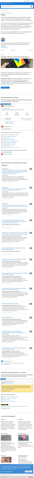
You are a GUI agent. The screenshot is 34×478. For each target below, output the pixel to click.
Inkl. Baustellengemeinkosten (27, 118)
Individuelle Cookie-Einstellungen (7, 471)
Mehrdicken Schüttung (7, 137)
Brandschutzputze (6, 108)
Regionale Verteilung (10, 121)
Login (32, 1)
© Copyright (31, 50)
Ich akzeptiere (28, 471)
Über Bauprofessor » (5, 47)
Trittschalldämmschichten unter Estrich (9, 144)
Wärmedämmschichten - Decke (8, 145)
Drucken (13, 50)
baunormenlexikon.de (5, 364)
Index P (5, 9)
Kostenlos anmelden (27, 1)
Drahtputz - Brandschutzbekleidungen (9, 136)
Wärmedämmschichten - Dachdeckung (9, 142)
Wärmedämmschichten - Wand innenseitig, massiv (11, 147)
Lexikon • (2, 9)
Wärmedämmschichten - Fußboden (9, 139)
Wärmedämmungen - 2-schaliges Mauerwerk (10, 141)
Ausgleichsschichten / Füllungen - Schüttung (10, 134)
